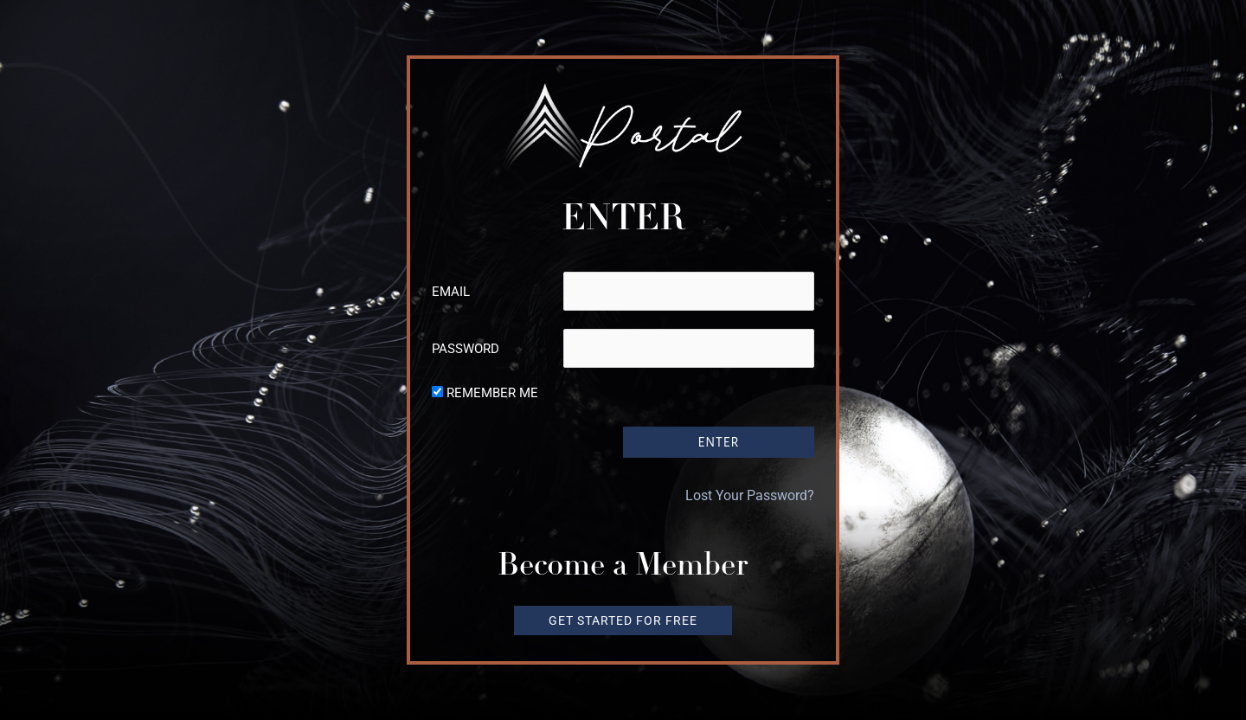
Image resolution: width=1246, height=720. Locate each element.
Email (451, 291)
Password (465, 349)
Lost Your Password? (749, 494)
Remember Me (492, 393)
